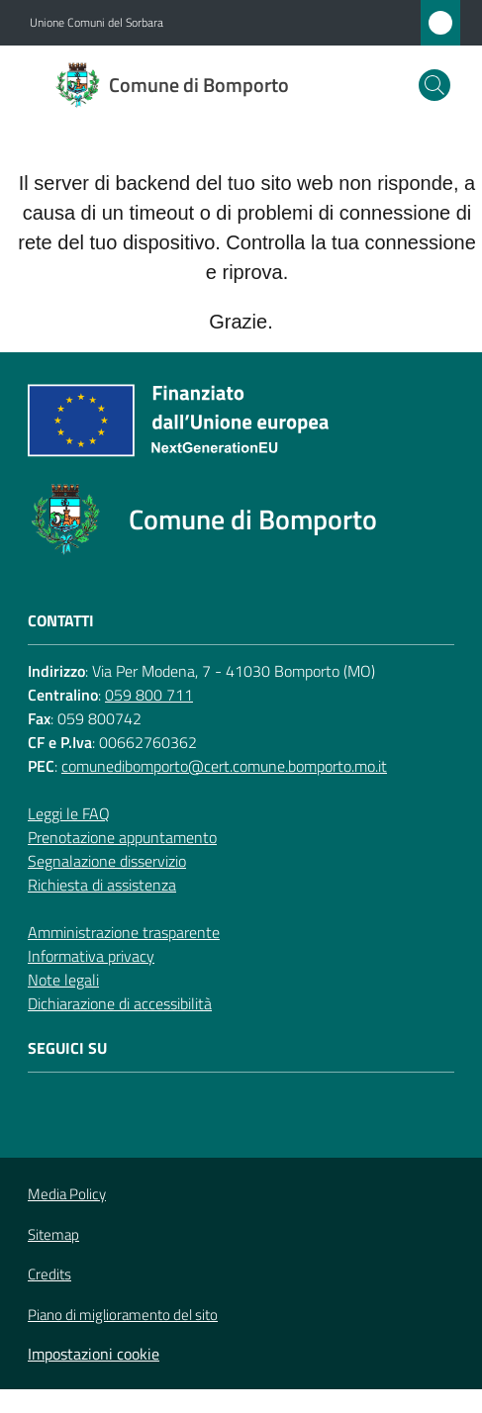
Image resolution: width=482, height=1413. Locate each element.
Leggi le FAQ (69, 813)
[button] (434, 85)
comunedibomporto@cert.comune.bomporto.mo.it (224, 766)
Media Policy (67, 1193)
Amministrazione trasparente (124, 932)
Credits (49, 1274)
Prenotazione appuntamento (122, 837)
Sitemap (53, 1234)
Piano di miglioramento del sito (123, 1314)
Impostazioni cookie (93, 1354)
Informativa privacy (91, 956)
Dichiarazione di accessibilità (120, 1003)
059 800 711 (149, 694)
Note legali (63, 979)
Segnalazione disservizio (107, 861)
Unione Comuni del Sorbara (96, 23)
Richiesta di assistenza (102, 884)
